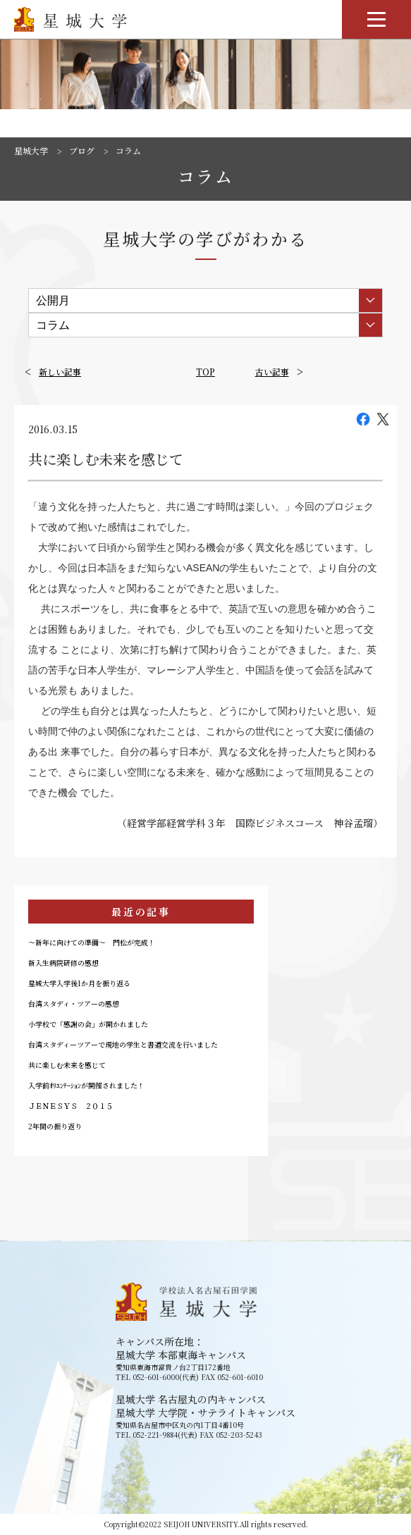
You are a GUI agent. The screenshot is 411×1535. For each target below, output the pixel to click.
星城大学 (31, 151)
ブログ (81, 151)
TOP (205, 372)
